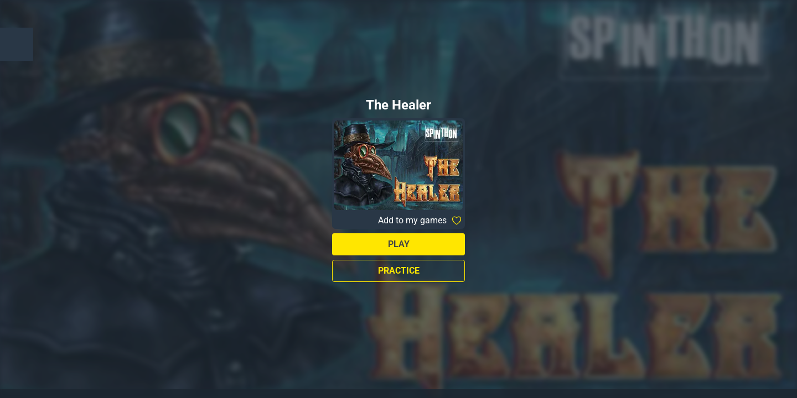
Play (399, 244)
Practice (399, 270)
